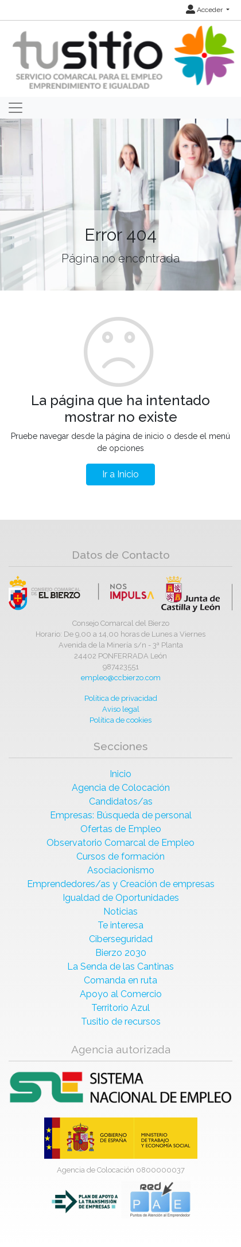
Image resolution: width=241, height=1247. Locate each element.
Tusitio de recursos (121, 1021)
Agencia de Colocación (121, 787)
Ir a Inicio (120, 474)
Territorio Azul (120, 1007)
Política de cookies (120, 720)
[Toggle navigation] (15, 108)
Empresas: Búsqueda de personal (121, 815)
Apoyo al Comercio (121, 994)
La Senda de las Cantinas (120, 966)
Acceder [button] (205, 10)
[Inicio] (122, 58)
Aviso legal (120, 709)
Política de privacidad (120, 698)
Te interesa (120, 925)
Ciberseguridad (121, 939)
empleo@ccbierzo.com (121, 677)
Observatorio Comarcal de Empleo (120, 842)
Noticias (120, 911)
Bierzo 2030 (120, 952)
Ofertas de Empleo (120, 829)
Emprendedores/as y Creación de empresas (121, 884)
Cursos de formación (120, 856)
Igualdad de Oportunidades (121, 897)
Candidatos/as (121, 801)
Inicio (120, 773)
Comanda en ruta (120, 980)
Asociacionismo (120, 870)
